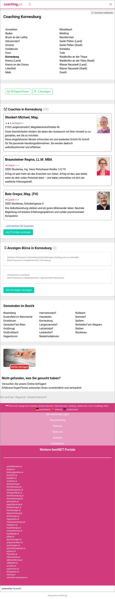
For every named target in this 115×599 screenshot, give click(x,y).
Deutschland (43, 409)
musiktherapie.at (14, 528)
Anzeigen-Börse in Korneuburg (30, 248)
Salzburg (72, 406)
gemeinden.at (12, 501)
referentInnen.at (13, 557)
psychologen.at (13, 545)
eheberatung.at (13, 484)
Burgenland (24, 406)
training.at (11, 575)
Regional (20, 397)
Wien (106, 406)
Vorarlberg (98, 406)
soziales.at (11, 566)
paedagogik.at (13, 534)
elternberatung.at (14, 487)
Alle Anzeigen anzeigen (18, 290)
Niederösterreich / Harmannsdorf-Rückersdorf (44, 278)
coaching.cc (12, 481)
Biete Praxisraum (14, 260)
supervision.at (13, 569)
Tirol (90, 406)
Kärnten (34, 406)
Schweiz (56, 409)
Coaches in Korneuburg (26, 109)
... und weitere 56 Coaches (18, 226)
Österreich (12, 406)
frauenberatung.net (15, 498)
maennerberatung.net (16, 522)
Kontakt (57, 437)
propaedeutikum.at (15, 542)
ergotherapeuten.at (15, 490)
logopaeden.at (13, 519)
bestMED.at (11, 478)
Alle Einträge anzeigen (18, 232)
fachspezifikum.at (14, 493)
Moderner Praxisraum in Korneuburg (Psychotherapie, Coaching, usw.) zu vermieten (43, 257)
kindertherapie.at (14, 507)
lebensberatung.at (14, 513)
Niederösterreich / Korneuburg (37, 260)
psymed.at (11, 551)
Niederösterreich (37, 397)
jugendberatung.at (14, 504)
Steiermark (82, 406)
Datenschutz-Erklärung (57, 595)
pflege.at (10, 536)
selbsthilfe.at (12, 563)
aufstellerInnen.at (14, 466)
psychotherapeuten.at (16, 548)
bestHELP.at (12, 475)
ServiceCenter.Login (57, 414)
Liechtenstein (70, 409)
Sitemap (57, 425)
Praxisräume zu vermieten (18, 275)
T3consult (16, 588)
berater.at (11, 469)
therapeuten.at (13, 572)
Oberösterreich (60, 406)
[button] (110, 4)
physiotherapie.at (14, 539)
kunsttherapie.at (14, 510)
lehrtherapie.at (13, 516)
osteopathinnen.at (14, 531)
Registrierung (57, 420)
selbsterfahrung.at (14, 560)
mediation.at (12, 525)
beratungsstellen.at (15, 472)
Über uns (57, 431)
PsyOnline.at (12, 554)
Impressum (57, 443)
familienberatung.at (15, 496)
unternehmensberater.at (17, 577)
